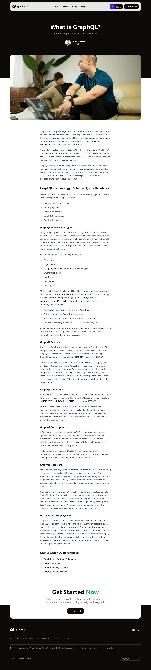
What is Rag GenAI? (37, 648)
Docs (37, 638)
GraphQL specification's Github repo (60, 559)
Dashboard (131, 6)
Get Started (75, 611)
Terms (62, 638)
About (65, 6)
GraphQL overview (52, 563)
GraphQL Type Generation (55, 571)
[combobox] (130, 658)
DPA (68, 638)
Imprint (43, 638)
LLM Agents (23, 648)
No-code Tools (98, 648)
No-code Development (67, 648)
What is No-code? (84, 648)
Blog (83, 6)
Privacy (55, 638)
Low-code (109, 648)
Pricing (74, 6)
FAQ (49, 638)
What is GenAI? (51, 648)
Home (57, 6)
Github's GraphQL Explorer (56, 567)
